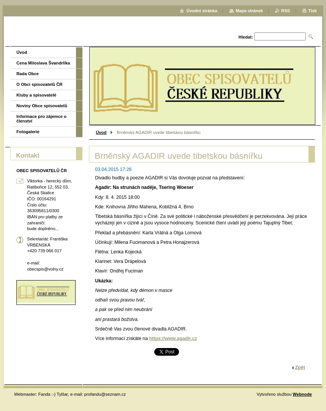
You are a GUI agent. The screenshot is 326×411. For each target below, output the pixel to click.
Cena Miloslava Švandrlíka (43, 63)
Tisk (312, 10)
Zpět (300, 367)
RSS (285, 10)
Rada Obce (27, 73)
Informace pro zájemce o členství (41, 118)
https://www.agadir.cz (173, 338)
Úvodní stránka (201, 10)
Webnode (302, 394)
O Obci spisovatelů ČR (39, 84)
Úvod (101, 132)
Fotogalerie (27, 131)
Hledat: (246, 37)
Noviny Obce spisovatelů (41, 105)
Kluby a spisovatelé (36, 95)
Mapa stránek (249, 10)
